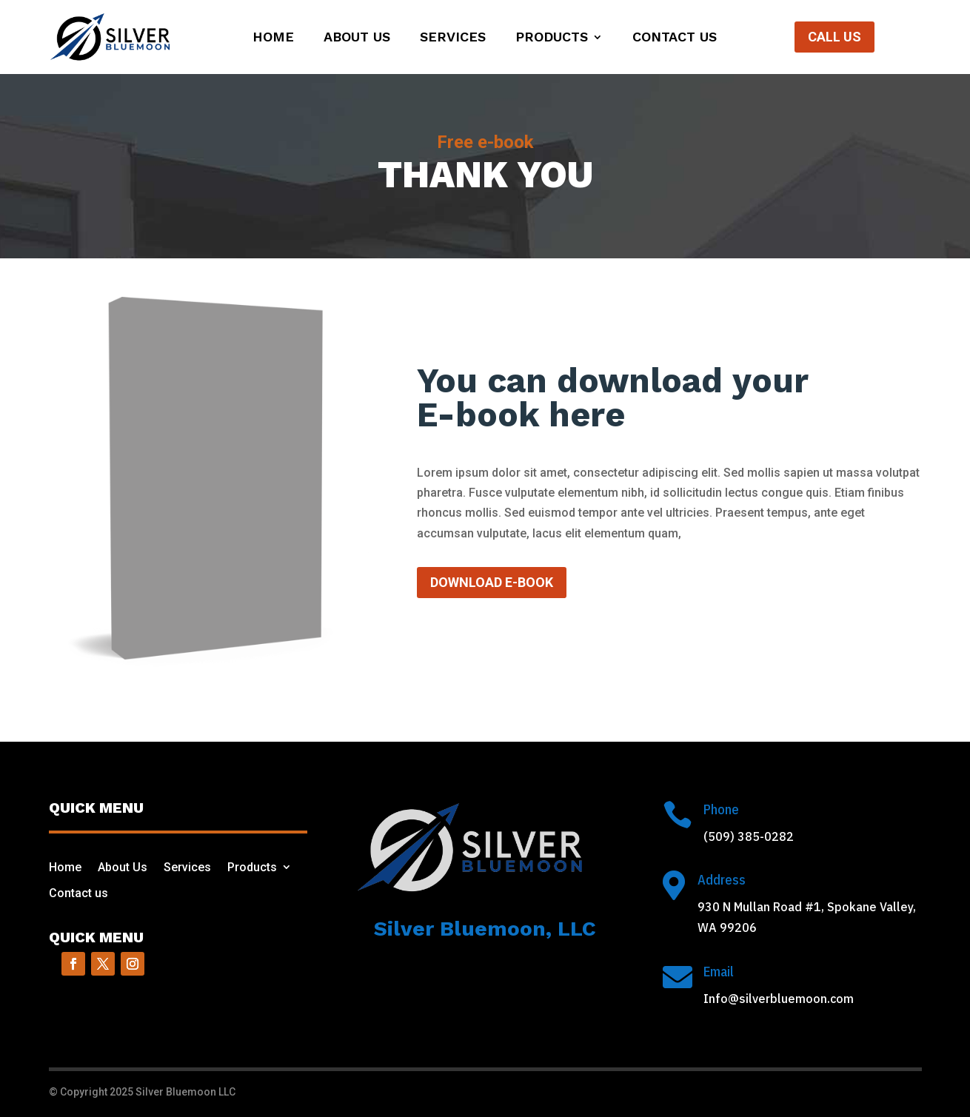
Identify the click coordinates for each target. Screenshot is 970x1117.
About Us (357, 38)
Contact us (674, 38)
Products (551, 38)
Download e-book (491, 582)
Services (453, 38)
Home (273, 38)
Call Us (834, 36)
